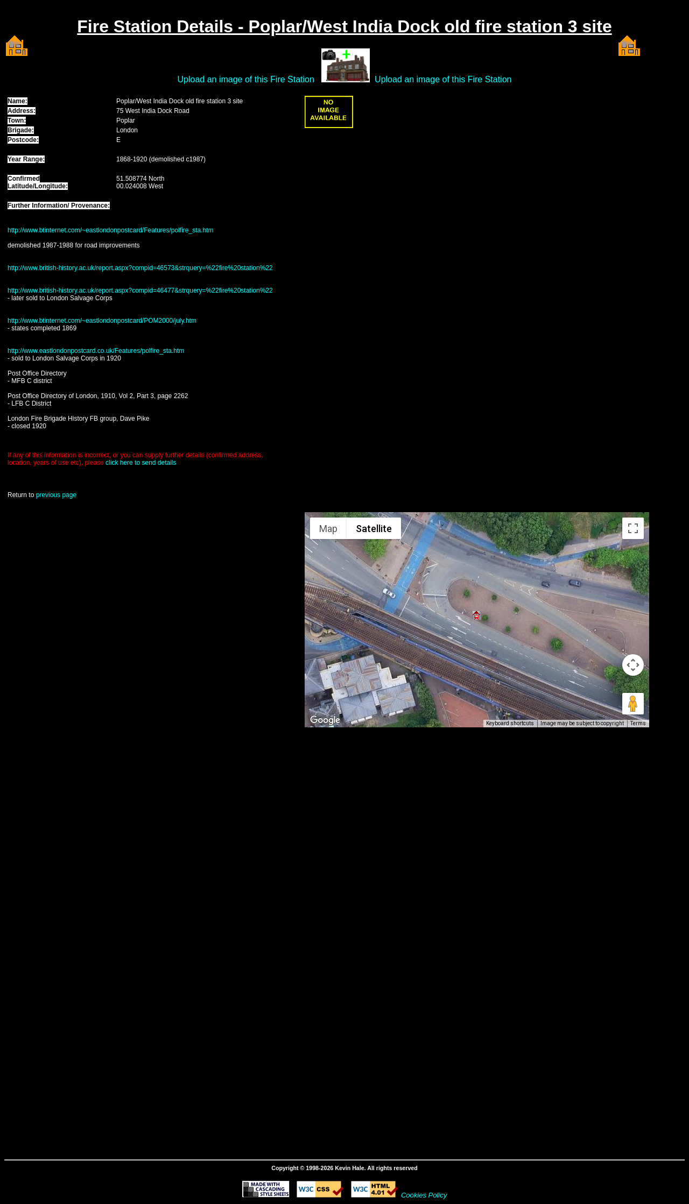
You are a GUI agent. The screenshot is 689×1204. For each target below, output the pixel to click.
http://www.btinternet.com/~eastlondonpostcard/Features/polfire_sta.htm (111, 230)
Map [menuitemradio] (328, 528)
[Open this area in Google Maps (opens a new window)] (325, 720)
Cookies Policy (424, 1195)
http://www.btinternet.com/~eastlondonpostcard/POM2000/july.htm (102, 320)
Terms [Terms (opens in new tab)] (638, 723)
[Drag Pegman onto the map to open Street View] (633, 703)
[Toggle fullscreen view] (633, 528)
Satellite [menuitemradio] (374, 528)
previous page (56, 495)
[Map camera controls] (633, 665)
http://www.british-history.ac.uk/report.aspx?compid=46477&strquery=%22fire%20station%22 (140, 290)
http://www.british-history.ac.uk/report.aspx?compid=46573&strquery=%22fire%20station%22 (140, 268)
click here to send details (141, 462)
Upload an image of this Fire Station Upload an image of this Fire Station (345, 79)
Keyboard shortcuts (510, 723)
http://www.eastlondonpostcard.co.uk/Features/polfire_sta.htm (96, 351)
